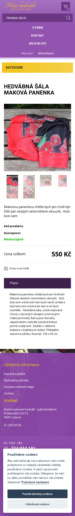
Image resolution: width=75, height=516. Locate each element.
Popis (14, 283)
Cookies (9, 393)
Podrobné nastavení (35, 482)
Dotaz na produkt (19, 268)
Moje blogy (37, 43)
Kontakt (37, 35)
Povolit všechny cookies (37, 493)
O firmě (37, 27)
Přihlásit (27, 53)
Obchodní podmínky (16, 380)
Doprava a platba (14, 373)
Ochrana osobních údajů (19, 386)
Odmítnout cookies (37, 504)
